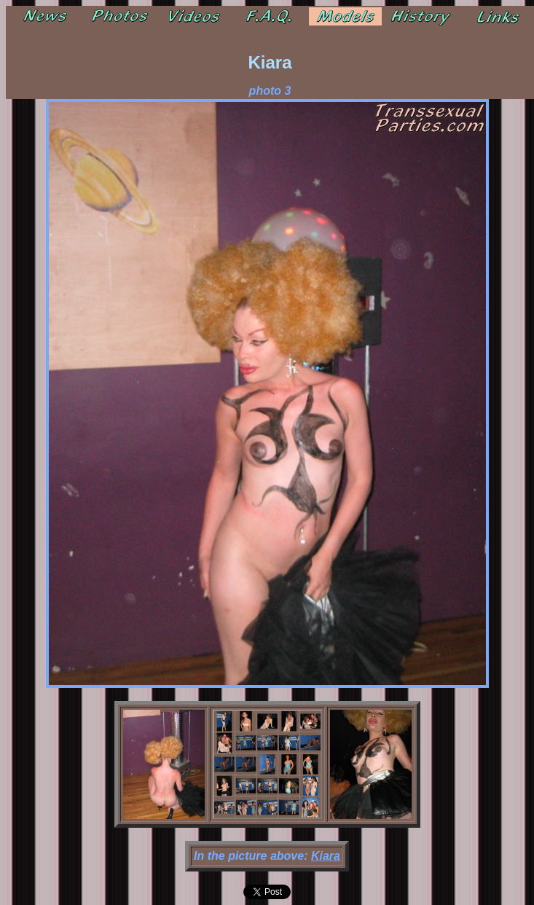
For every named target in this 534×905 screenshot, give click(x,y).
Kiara (325, 856)
